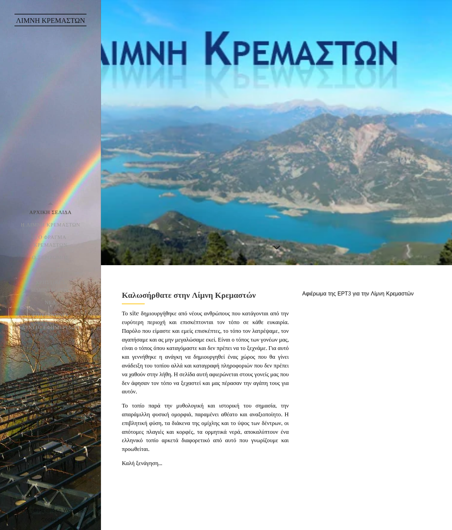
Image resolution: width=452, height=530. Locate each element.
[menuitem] (50, 212)
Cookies (50, 520)
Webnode (74, 510)
